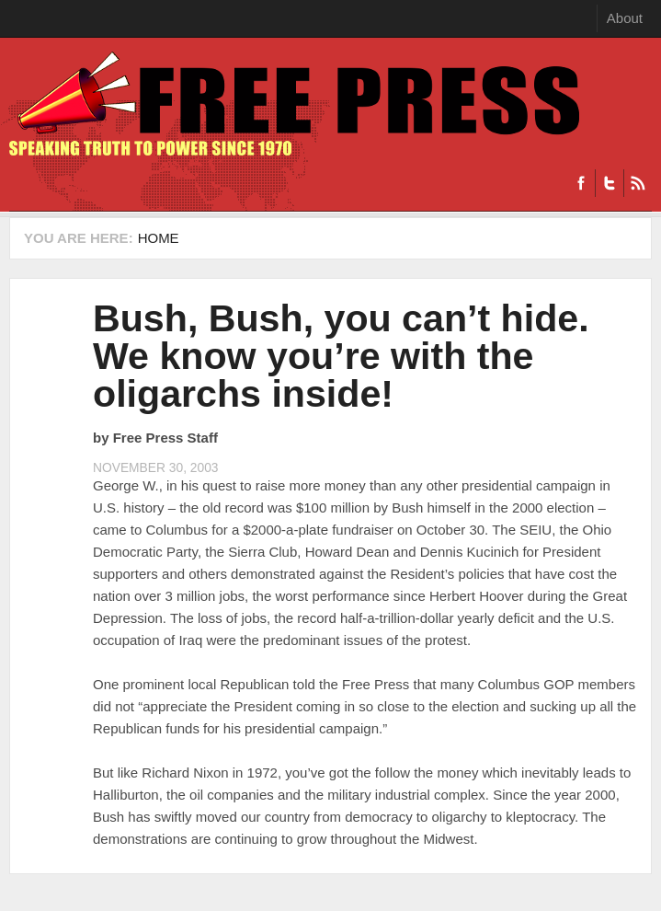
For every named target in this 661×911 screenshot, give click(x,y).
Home (158, 238)
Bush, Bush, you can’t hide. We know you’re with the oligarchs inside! (341, 356)
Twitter (609, 183)
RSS (637, 183)
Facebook (581, 183)
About (625, 18)
